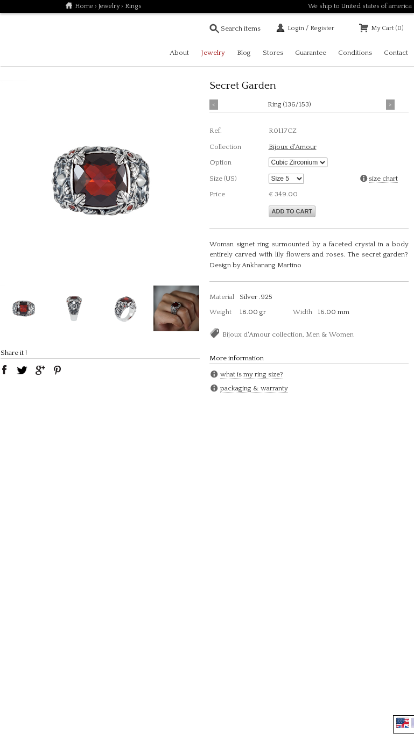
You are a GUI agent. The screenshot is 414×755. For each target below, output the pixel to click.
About (179, 52)
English (402, 722)
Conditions (355, 52)
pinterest (58, 370)
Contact (396, 52)
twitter (22, 370)
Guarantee (310, 52)
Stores (273, 52)
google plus (40, 370)
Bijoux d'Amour (293, 147)
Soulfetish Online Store (38, 40)
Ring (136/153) (289, 104)
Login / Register (310, 28)
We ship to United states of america (360, 6)
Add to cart (292, 211)
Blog (244, 52)
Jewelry (109, 6)
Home (84, 6)
